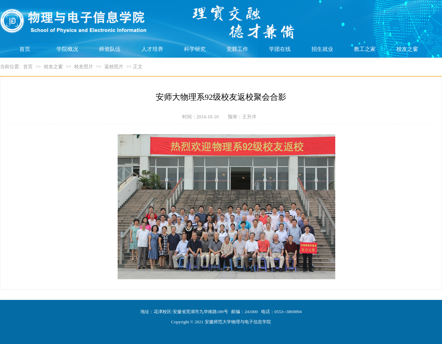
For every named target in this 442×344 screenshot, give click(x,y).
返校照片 (113, 66)
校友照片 (83, 66)
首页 (24, 49)
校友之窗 (407, 49)
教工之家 (365, 49)
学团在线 (280, 49)
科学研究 (195, 49)
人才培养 (152, 49)
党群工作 (237, 49)
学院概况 (67, 49)
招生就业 (322, 49)
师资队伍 (110, 49)
